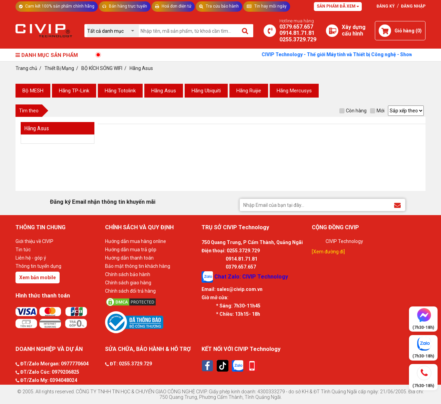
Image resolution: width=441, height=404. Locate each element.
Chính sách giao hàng (128, 282)
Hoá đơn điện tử (173, 6)
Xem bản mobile (37, 277)
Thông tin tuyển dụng (38, 266)
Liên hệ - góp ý (31, 258)
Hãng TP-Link (74, 91)
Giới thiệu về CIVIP (34, 241)
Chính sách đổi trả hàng (130, 291)
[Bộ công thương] (151, 322)
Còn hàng (353, 110)
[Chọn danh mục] (113, 31)
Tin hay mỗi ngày (267, 6)
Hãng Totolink (120, 91)
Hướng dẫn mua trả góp (130, 249)
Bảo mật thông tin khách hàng (137, 266)
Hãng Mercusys (294, 91)
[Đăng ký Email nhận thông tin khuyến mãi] (397, 204)
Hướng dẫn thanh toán (129, 258)
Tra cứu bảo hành (219, 6)
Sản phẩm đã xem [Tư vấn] (338, 6)
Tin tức (23, 249)
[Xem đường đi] (328, 251)
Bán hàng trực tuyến (124, 6)
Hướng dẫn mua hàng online (135, 241)
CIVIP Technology (344, 241)
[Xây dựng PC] (332, 30)
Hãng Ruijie (248, 91)
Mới (377, 110)
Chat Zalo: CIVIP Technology (245, 277)
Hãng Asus (163, 91)
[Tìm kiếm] (245, 30)
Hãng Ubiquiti (206, 91)
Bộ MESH (32, 91)
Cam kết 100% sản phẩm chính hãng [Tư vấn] (56, 6)
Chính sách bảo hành (127, 274)
